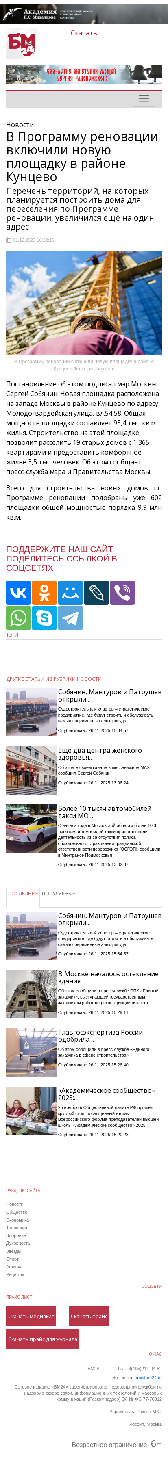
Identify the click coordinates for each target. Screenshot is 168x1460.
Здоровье (16, 1235)
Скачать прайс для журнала (42, 1339)
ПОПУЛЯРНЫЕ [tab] (58, 893)
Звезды (13, 1251)
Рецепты (15, 1274)
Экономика (17, 1219)
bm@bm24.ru (148, 1377)
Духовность (18, 1243)
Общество (16, 1212)
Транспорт (17, 1227)
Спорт (12, 1258)
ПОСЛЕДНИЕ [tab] (23, 893)
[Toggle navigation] (144, 99)
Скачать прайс (89, 1316)
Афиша (14, 1266)
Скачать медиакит (31, 1316)
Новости (15, 1204)
